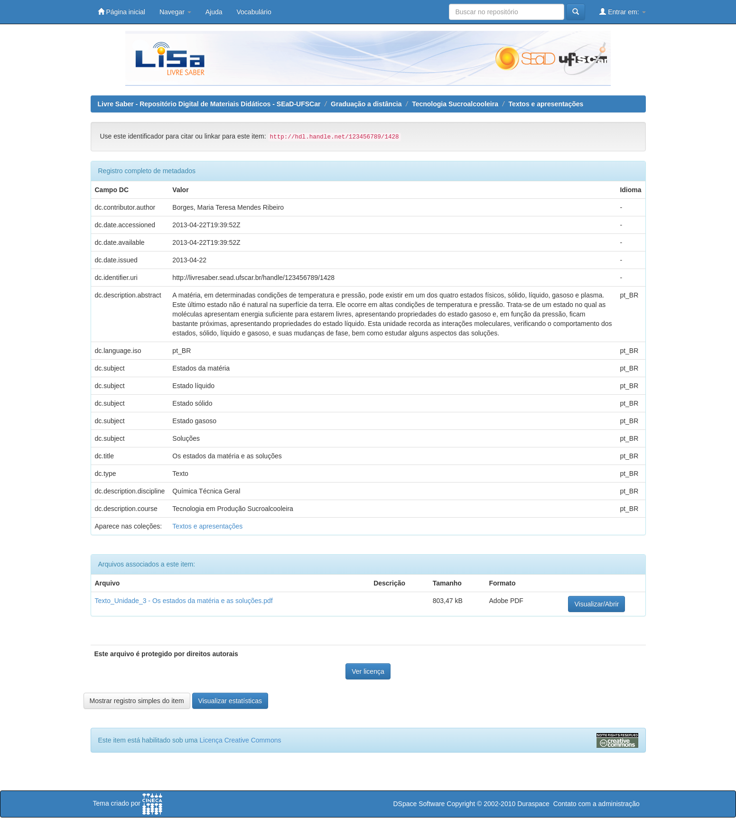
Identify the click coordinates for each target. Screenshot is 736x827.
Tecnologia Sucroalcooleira (455, 104)
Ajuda (214, 12)
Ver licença (368, 671)
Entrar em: (622, 12)
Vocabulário (254, 12)
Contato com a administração (596, 804)
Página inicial (121, 12)
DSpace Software (419, 804)
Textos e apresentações (546, 104)
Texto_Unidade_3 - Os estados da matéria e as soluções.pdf (184, 600)
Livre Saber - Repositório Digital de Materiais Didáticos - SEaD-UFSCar (209, 104)
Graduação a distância (366, 104)
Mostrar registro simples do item (137, 701)
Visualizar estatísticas (230, 701)
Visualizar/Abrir (596, 604)
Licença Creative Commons (240, 740)
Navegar (175, 12)
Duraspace (533, 804)
